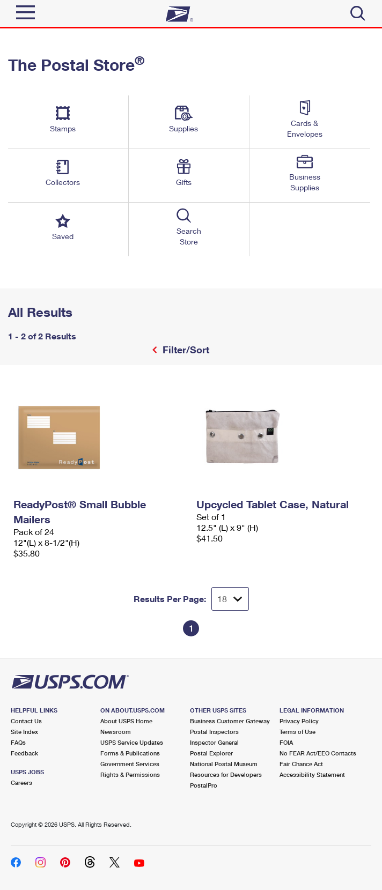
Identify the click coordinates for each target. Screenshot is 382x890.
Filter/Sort (184, 349)
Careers (21, 782)
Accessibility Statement (312, 774)
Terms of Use (297, 731)
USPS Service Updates (131, 742)
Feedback (24, 753)
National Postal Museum (224, 763)
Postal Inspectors (214, 731)
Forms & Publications (130, 753)
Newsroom (115, 731)
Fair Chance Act (301, 763)
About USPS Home (126, 720)
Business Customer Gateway (230, 720)
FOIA (286, 742)
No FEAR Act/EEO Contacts (318, 753)
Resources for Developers (226, 774)
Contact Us (26, 720)
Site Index (24, 731)
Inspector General (214, 742)
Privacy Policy (299, 720)
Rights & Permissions (130, 774)
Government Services (129, 763)
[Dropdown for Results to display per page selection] (230, 599)
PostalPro (203, 785)
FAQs (18, 742)
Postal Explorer (211, 753)
